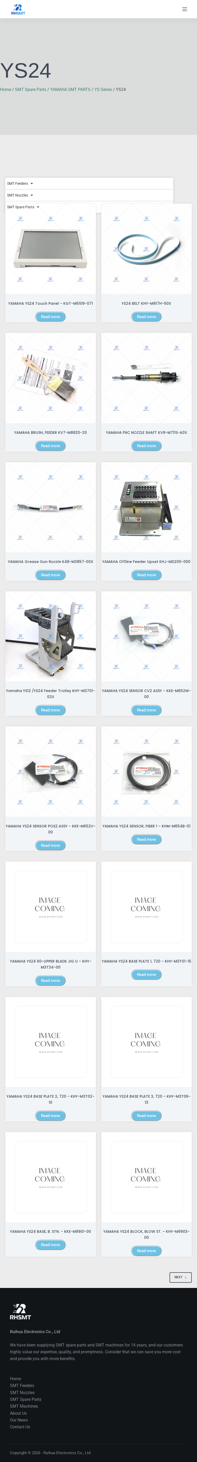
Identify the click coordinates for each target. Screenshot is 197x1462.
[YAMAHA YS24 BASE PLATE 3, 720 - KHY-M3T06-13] (147, 1042)
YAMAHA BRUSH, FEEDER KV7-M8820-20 (50, 432)
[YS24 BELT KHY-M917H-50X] (147, 249)
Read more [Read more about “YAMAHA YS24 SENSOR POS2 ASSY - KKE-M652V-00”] (50, 845)
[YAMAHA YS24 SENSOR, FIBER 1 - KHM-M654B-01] (147, 772)
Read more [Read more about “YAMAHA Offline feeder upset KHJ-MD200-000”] (146, 575)
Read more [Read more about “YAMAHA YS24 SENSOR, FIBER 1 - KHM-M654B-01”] (146, 839)
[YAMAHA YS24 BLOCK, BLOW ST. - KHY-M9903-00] (147, 1177)
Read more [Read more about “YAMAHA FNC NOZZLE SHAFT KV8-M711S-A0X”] (146, 446)
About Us (18, 1413)
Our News (19, 1420)
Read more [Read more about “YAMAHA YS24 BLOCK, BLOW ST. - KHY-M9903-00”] (146, 1250)
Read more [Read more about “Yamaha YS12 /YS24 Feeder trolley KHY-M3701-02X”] (50, 710)
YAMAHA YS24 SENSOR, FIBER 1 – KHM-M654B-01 (146, 826)
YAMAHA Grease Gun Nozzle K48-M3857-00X (50, 561)
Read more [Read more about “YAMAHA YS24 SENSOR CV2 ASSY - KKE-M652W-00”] (146, 710)
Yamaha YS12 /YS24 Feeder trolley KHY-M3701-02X (50, 693)
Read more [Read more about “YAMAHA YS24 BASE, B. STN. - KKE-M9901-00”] (50, 1244)
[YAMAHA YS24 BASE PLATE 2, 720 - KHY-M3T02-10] (50, 1042)
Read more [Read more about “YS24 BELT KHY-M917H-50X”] (146, 316)
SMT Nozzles (20, 195)
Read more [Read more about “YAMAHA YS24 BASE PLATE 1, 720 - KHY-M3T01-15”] (146, 974)
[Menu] (184, 9)
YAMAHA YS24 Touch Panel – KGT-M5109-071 (50, 303)
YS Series (103, 89)
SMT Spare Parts (30, 89)
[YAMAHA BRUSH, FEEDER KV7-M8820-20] (50, 378)
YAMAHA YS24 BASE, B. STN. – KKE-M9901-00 (50, 1231)
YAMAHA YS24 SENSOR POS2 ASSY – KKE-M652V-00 (50, 829)
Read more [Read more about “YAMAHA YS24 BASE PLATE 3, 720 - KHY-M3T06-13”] (146, 1115)
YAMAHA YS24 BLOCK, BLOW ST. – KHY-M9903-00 (146, 1234)
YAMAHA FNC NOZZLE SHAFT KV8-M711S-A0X (146, 432)
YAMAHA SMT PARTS (70, 89)
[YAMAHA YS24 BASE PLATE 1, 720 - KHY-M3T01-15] (147, 907)
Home (5, 89)
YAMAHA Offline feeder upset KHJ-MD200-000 (146, 561)
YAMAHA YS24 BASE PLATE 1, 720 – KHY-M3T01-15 (146, 961)
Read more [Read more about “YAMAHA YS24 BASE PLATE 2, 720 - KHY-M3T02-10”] (50, 1115)
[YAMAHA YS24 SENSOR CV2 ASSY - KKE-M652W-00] (147, 636)
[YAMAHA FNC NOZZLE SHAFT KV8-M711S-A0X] (147, 378)
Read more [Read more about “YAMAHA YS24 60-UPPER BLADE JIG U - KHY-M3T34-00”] (50, 980)
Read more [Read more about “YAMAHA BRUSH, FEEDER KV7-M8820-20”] (50, 446)
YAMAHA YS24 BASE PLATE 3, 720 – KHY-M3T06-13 (146, 1099)
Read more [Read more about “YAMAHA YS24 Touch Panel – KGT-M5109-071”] (50, 316)
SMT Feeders (20, 183)
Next (181, 1277)
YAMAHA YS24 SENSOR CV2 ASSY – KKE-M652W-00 (146, 693)
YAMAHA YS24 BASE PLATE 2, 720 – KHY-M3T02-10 (50, 1099)
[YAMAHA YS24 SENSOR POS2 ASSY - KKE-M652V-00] (50, 772)
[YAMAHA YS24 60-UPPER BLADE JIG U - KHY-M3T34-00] (50, 907)
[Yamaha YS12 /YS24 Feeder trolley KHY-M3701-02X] (50, 636)
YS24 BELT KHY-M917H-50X (146, 303)
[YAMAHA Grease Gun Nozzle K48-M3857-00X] (50, 507)
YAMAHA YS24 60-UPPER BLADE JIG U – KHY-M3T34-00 (50, 964)
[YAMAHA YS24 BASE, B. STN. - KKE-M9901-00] (50, 1177)
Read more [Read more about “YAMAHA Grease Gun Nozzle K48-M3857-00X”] (50, 575)
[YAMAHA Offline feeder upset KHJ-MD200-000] (147, 507)
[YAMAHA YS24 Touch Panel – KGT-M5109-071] (50, 249)
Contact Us (20, 1426)
